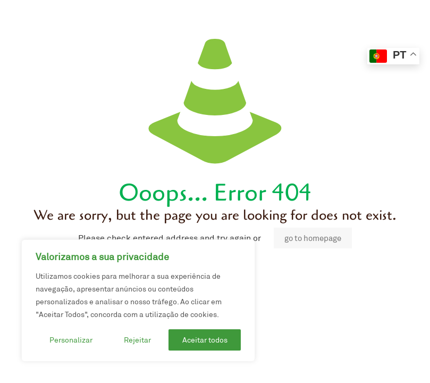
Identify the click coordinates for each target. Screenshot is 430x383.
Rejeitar (137, 340)
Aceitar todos (204, 340)
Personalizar (70, 340)
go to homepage (312, 238)
